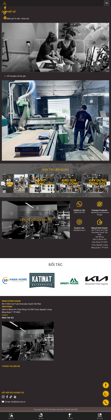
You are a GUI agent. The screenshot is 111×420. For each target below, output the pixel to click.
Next (108, 183)
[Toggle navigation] (106, 3)
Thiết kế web (69, 409)
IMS (76, 409)
